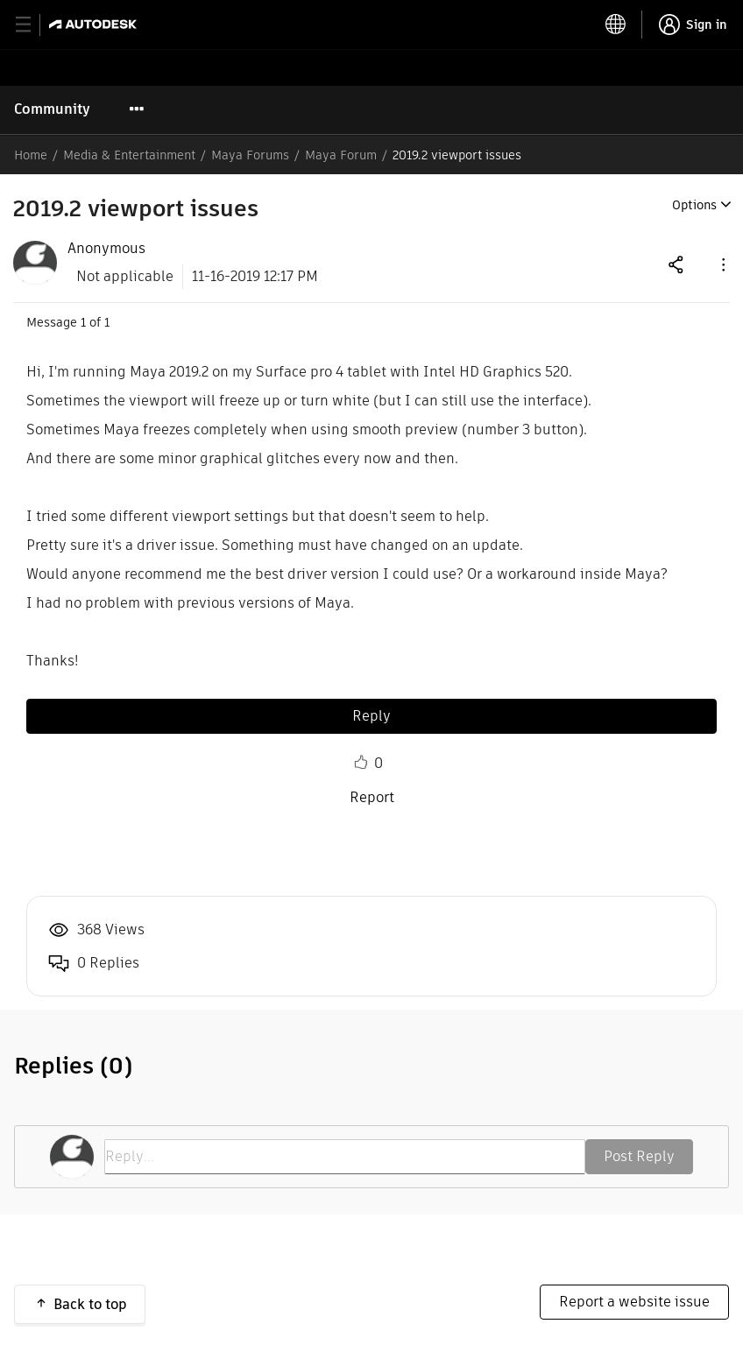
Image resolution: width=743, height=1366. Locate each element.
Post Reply (639, 1156)
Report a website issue (634, 1302)
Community (52, 109)
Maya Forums (250, 155)
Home (30, 155)
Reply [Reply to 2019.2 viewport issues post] (371, 716)
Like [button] (361, 762)
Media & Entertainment (129, 155)
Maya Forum (341, 155)
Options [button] (694, 205)
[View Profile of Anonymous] (106, 248)
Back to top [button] (90, 1304)
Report (372, 797)
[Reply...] (344, 1156)
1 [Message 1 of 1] (83, 322)
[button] (722, 264)
